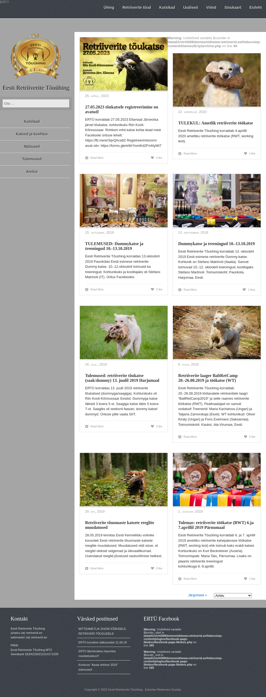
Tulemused (32, 159)
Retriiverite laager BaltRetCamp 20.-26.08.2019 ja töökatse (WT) (208, 378)
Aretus (32, 171)
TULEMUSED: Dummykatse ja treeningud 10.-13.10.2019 (114, 246)
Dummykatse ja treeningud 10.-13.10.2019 (216, 243)
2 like (252, 578)
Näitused (32, 146)
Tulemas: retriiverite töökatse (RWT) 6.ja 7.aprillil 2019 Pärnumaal (215, 525)
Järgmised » (197, 595)
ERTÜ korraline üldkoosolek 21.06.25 (102, 642)
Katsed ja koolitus (32, 134)
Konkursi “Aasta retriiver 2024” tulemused (98, 667)
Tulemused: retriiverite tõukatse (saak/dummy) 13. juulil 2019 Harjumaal (122, 378)
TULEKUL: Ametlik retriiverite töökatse (215, 123)
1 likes (251, 289)
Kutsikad (32, 121)
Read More (96, 157)
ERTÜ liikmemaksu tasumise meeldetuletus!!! (97, 654)
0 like (159, 157)
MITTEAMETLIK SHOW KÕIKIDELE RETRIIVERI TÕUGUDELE (102, 631)
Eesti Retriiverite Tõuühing (35, 87)
